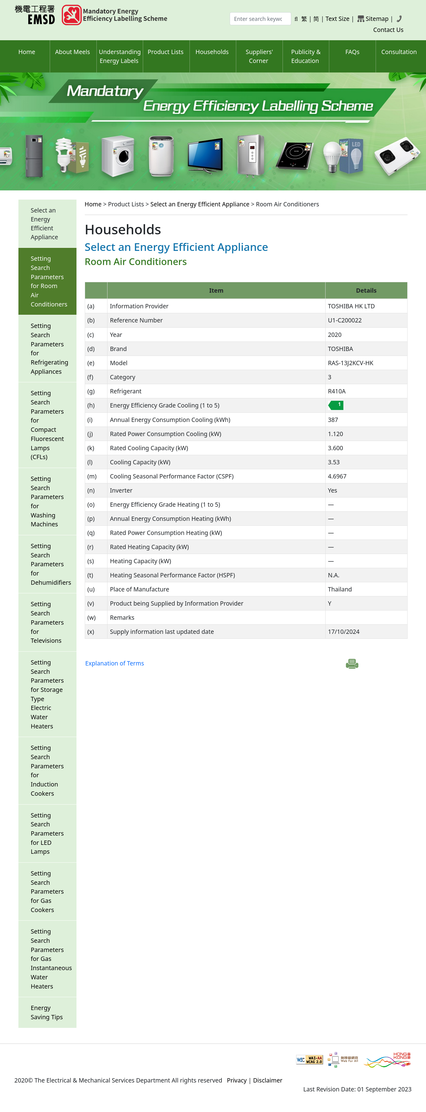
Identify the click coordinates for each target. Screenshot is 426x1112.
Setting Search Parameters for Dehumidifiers (51, 564)
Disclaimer (268, 1080)
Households (212, 52)
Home (26, 52)
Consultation (399, 52)
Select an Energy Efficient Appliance (199, 204)
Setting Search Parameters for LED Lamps (47, 833)
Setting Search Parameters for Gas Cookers (47, 891)
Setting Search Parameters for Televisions (47, 622)
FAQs (352, 52)
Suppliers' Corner (259, 56)
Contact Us (388, 29)
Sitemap (377, 18)
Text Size (338, 18)
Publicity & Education (306, 56)
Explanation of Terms (114, 663)
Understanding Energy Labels (120, 56)
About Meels (72, 52)
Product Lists (166, 52)
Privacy (237, 1080)
